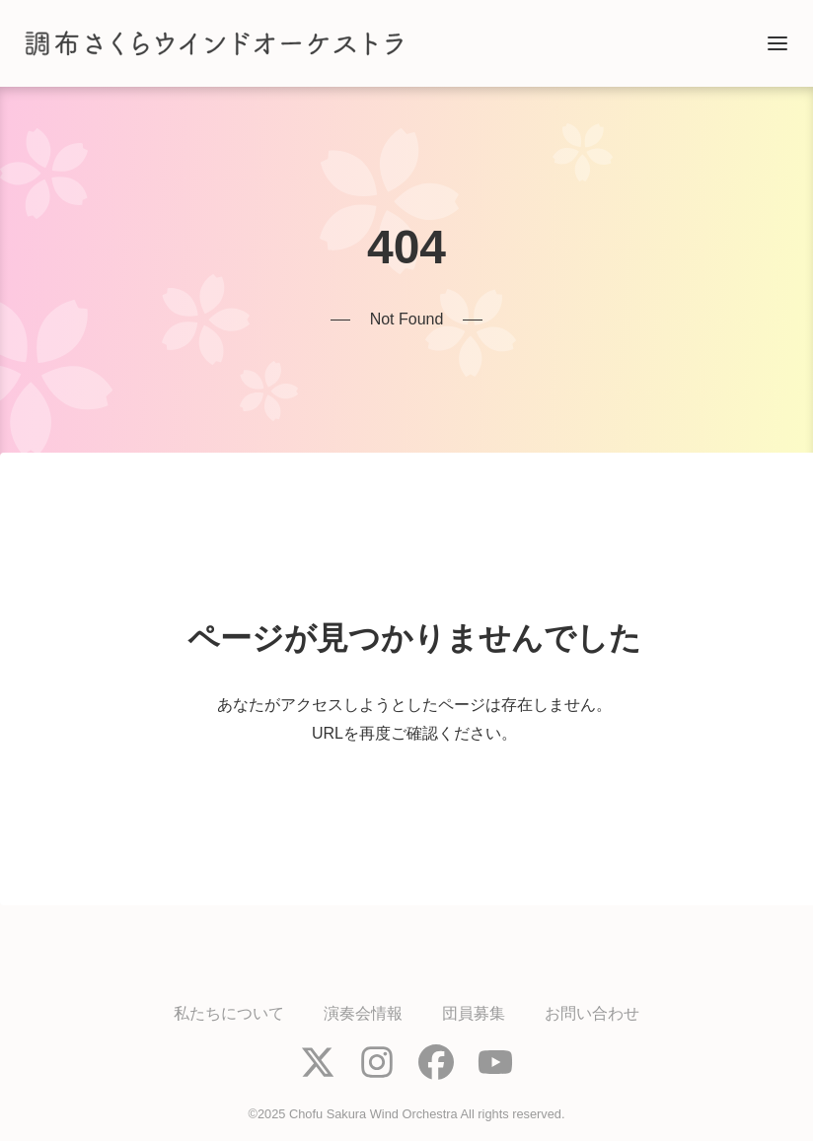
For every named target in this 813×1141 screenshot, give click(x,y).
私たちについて (229, 1013)
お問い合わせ (592, 1013)
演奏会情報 (363, 1013)
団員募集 (473, 1013)
